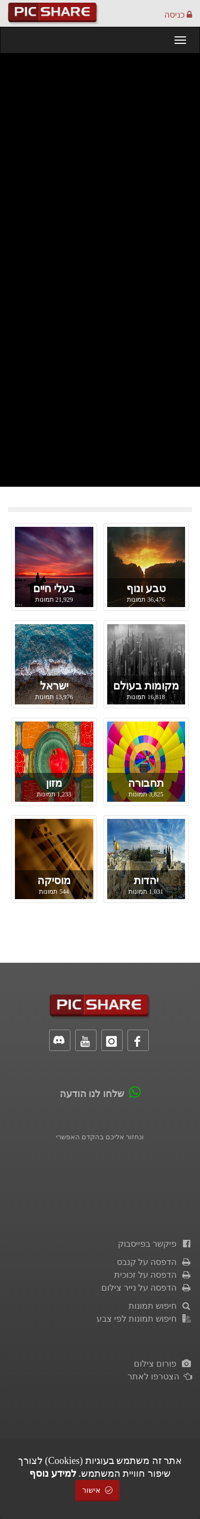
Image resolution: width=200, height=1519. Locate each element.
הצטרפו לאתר (159, 1376)
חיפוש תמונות (160, 1305)
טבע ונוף (146, 588)
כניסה (178, 14)
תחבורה (146, 783)
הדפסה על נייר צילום (146, 1287)
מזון (54, 783)
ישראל (54, 686)
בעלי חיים (54, 588)
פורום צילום (163, 1363)
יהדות (146, 880)
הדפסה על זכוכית (153, 1274)
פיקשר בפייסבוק (155, 1243)
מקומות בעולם (146, 686)
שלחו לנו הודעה (92, 1093)
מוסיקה (54, 880)
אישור (97, 1490)
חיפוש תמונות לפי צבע (144, 1318)
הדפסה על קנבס (154, 1262)
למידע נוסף (52, 1473)
